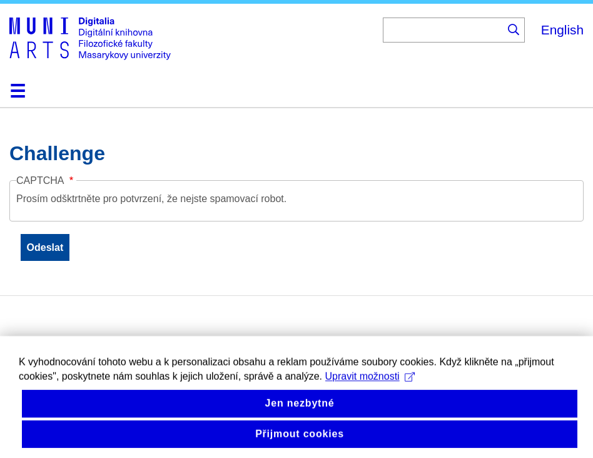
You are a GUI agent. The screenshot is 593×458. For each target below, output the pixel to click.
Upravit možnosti (370, 398)
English (562, 30)
